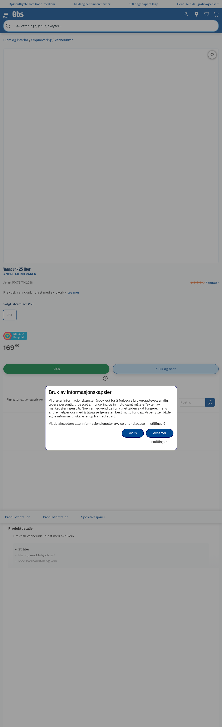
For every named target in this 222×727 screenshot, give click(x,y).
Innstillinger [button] (158, 442)
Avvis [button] (133, 433)
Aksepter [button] (159, 433)
